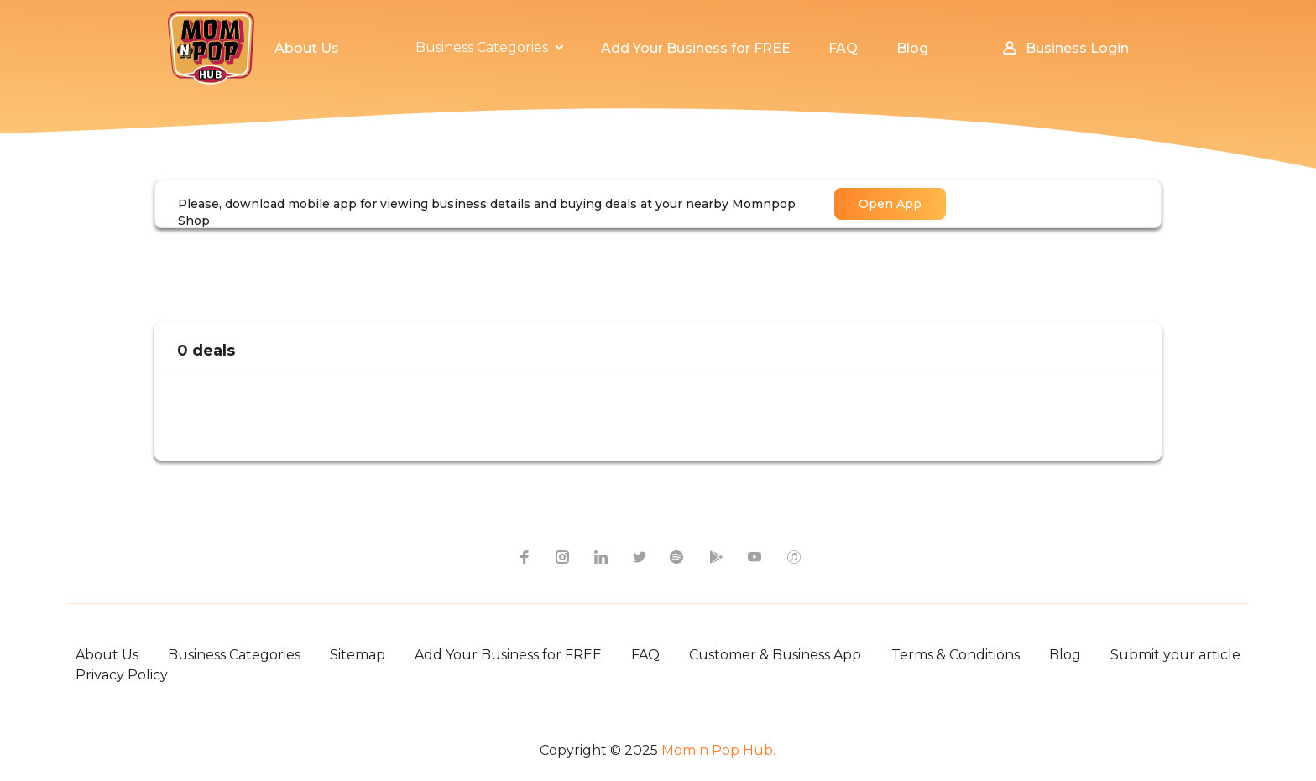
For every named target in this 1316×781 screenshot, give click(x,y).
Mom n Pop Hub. (717, 750)
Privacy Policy (122, 675)
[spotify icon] (677, 556)
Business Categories (234, 655)
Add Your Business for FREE (508, 655)
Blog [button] (912, 48)
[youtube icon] (754, 556)
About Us (107, 655)
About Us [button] (306, 48)
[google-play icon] (716, 556)
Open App (890, 203)
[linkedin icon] (600, 556)
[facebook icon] (522, 556)
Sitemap (357, 655)
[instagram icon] (561, 556)
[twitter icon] (638, 556)
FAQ (645, 655)
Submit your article (1175, 655)
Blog (1065, 655)
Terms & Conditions (955, 655)
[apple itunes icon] (793, 556)
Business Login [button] (1064, 48)
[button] (488, 48)
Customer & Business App (775, 655)
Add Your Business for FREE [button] (696, 48)
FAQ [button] (843, 48)
